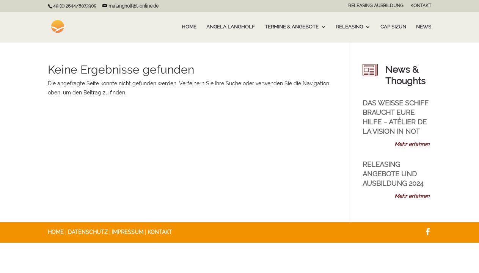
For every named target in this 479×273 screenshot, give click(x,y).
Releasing (349, 27)
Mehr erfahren (411, 144)
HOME (56, 232)
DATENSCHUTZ (88, 232)
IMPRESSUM (127, 232)
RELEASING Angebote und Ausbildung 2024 (393, 173)
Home (189, 27)
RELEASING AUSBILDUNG (376, 5)
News (423, 27)
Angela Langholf (230, 27)
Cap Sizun (393, 27)
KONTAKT (420, 5)
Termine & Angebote (292, 27)
